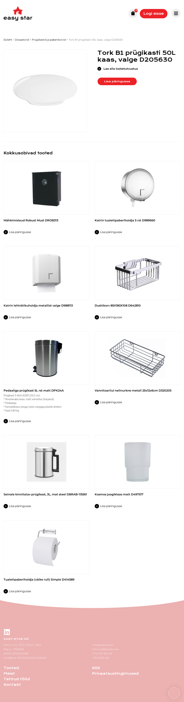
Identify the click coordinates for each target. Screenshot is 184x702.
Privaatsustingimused (115, 673)
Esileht (8, 39)
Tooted (11, 668)
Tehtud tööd (17, 679)
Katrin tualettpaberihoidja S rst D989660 (125, 220)
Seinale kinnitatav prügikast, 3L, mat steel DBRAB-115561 (45, 494)
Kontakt (12, 685)
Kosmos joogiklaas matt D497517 (119, 494)
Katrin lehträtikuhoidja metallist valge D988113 (38, 305)
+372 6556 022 (100, 657)
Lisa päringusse (117, 81)
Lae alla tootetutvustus (121, 68)
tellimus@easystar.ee (105, 649)
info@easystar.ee (102, 644)
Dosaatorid (22, 39)
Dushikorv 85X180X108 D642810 (118, 305)
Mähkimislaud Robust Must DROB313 (31, 220)
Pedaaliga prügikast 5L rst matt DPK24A (34, 390)
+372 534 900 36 (102, 653)
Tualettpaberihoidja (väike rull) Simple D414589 (39, 579)
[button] (174, 693)
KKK (96, 668)
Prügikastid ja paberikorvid (49, 39)
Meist (9, 673)
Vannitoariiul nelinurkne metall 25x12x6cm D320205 (133, 390)
